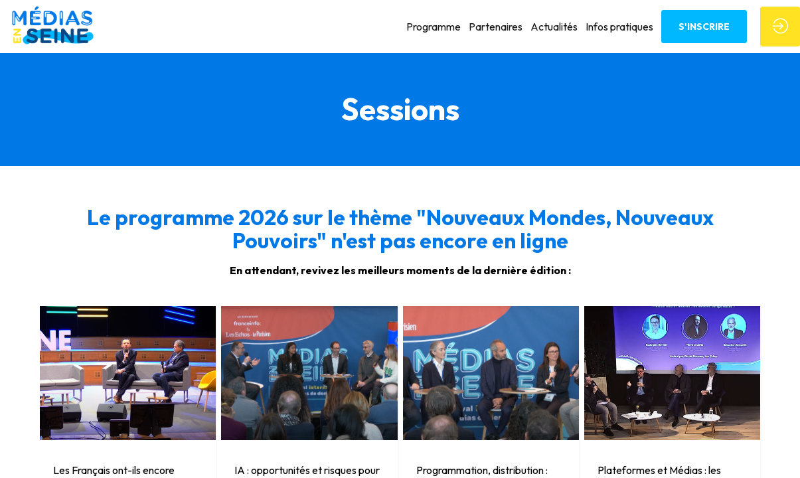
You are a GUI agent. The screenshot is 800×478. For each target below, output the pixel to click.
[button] (704, 26)
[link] (433, 26)
